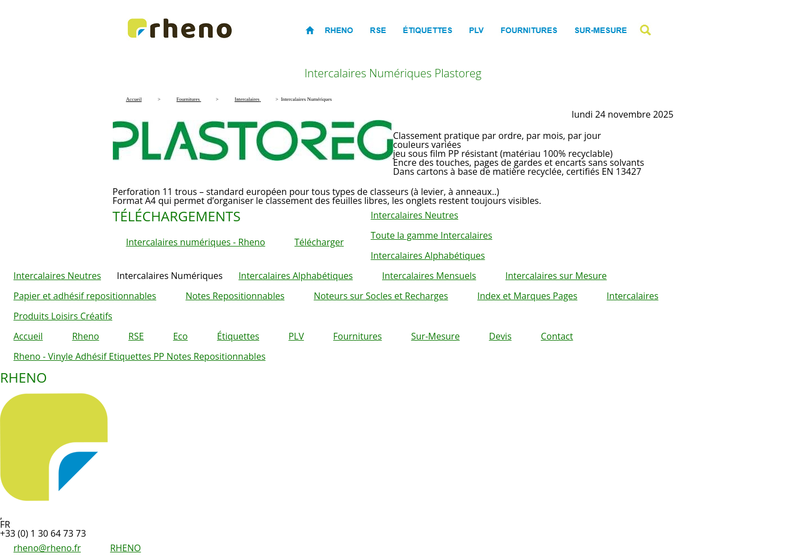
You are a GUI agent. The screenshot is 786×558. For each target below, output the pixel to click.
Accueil (28, 336)
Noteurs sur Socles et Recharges (381, 296)
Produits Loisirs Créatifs (62, 316)
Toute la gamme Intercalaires (432, 235)
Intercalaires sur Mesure (556, 275)
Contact (557, 336)
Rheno (85, 336)
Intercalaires (632, 296)
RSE (136, 336)
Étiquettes (238, 336)
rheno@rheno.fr (47, 548)
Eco (180, 336)
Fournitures (357, 336)
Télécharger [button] (319, 242)
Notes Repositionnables (235, 296)
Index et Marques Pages (527, 296)
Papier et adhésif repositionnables (84, 296)
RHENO (125, 548)
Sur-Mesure (435, 336)
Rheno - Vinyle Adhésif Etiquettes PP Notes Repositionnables (139, 356)
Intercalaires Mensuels (429, 275)
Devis (500, 336)
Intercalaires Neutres (414, 215)
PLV (296, 336)
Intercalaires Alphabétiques (428, 255)
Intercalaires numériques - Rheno (195, 242)
